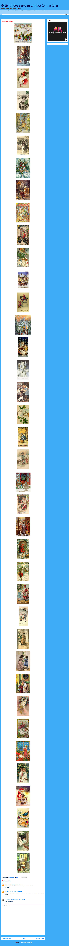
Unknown (7, 884)
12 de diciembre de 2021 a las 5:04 (18, 899)
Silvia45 (6, 891)
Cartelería (44, 10)
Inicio (24, 938)
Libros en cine (37, 10)
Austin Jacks (7, 899)
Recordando (15, 10)
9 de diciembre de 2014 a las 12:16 (16, 884)
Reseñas (22, 10)
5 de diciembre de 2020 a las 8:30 (15, 891)
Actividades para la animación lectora (29, 5)
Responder (7, 887)
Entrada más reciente (7, 938)
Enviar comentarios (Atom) (26, 942)
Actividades (28, 10)
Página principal (6, 10)
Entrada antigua (40, 938)
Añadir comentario (6, 905)
